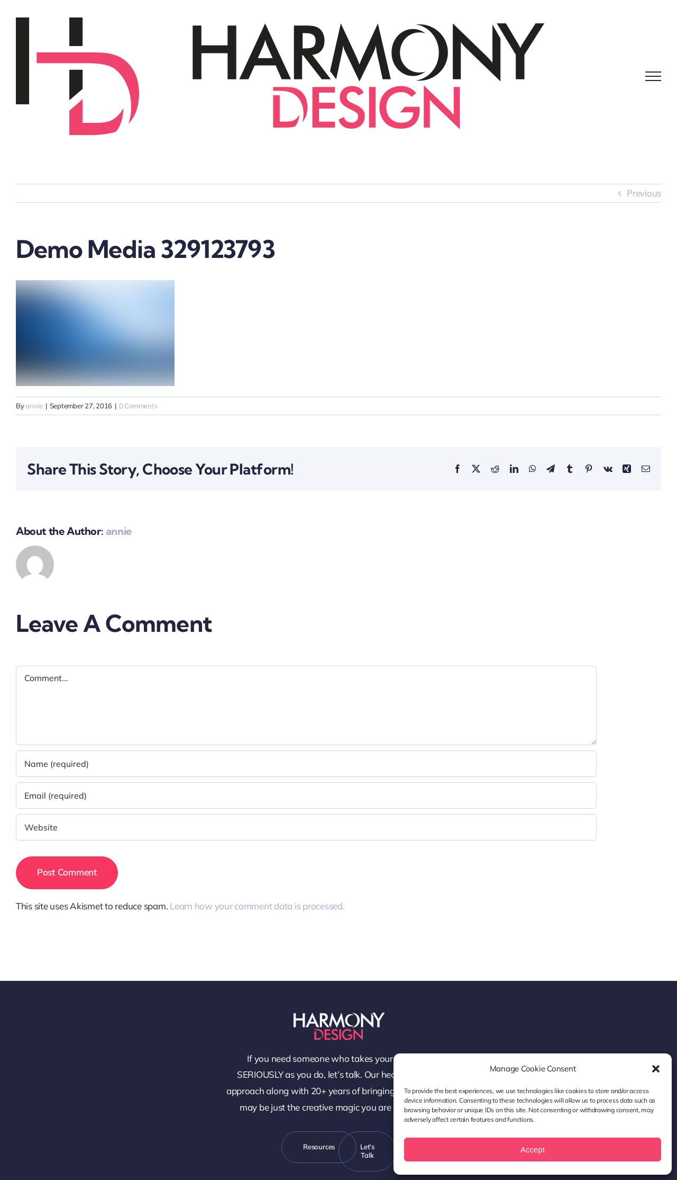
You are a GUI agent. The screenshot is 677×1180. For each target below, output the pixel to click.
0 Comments (138, 405)
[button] (656, 1068)
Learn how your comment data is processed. (257, 905)
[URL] (306, 827)
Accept (532, 1149)
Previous (644, 193)
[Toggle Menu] (653, 76)
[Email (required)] (306, 795)
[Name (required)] (306, 763)
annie (34, 405)
